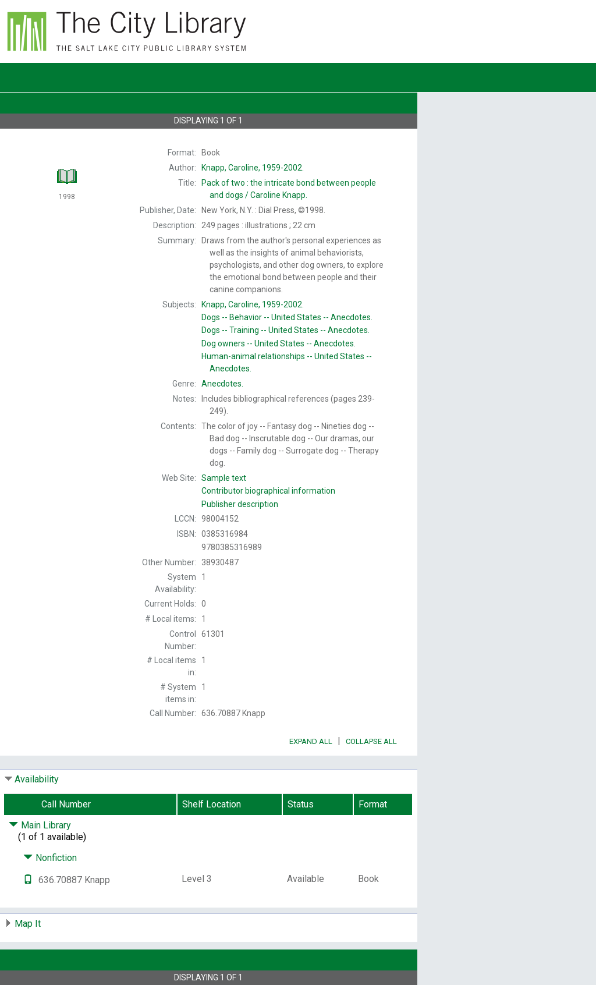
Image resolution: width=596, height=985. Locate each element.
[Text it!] (28, 879)
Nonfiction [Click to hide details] (50, 857)
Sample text (223, 478)
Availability (37, 779)
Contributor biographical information (268, 490)
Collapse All (371, 741)
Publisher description (239, 504)
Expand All (310, 741)
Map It (28, 923)
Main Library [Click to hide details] (40, 825)
